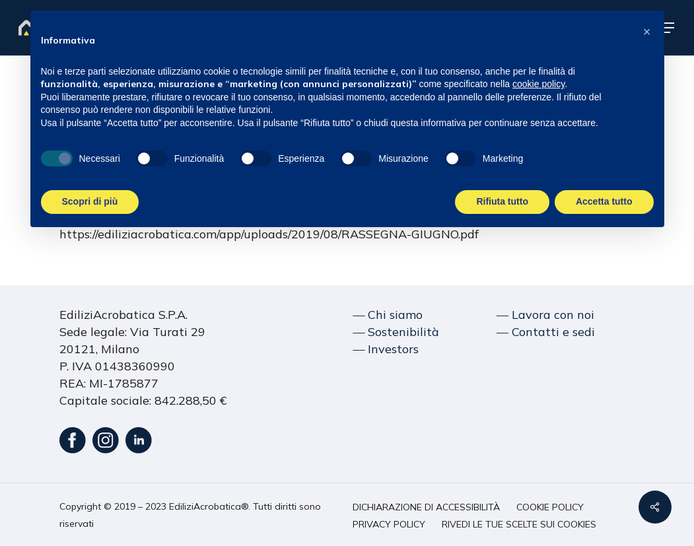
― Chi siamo (388, 314)
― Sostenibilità (396, 331)
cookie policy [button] (538, 84)
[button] (426, 507)
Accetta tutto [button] (604, 201)
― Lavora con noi (545, 314)
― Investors (386, 349)
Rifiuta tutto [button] (502, 201)
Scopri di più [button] (90, 201)
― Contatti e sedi (546, 331)
